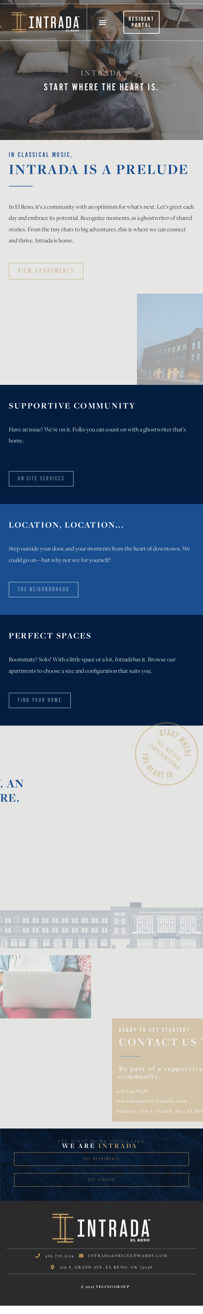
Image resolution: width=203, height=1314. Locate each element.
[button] (102, 22)
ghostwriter (155, 218)
